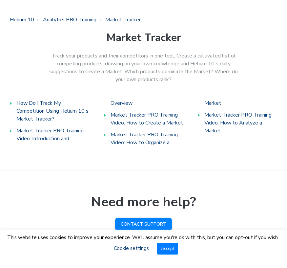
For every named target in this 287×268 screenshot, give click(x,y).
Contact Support (143, 224)
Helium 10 (22, 19)
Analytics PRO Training (69, 19)
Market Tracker (123, 19)
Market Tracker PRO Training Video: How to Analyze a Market (238, 122)
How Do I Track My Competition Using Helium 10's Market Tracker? (52, 111)
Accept (167, 249)
